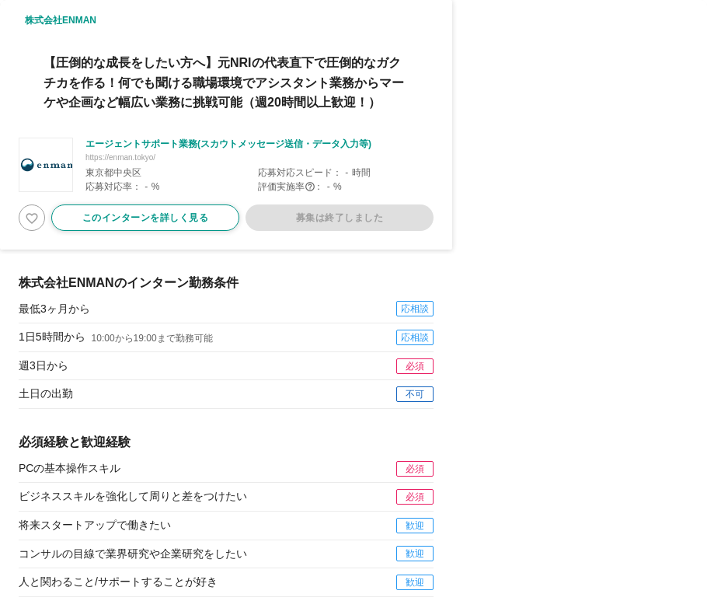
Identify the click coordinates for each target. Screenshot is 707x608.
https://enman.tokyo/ (120, 157)
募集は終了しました (340, 217)
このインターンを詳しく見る (145, 217)
